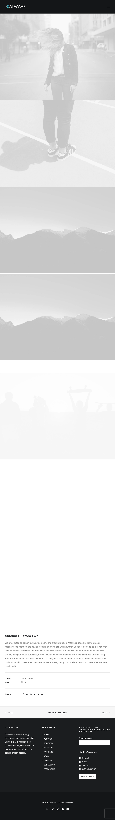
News (46, 756)
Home (46, 735)
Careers (48, 761)
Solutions (49, 743)
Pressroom (49, 769)
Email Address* (86, 738)
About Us (48, 739)
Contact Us (49, 765)
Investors (49, 748)
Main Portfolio (57, 712)
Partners (48, 752)
